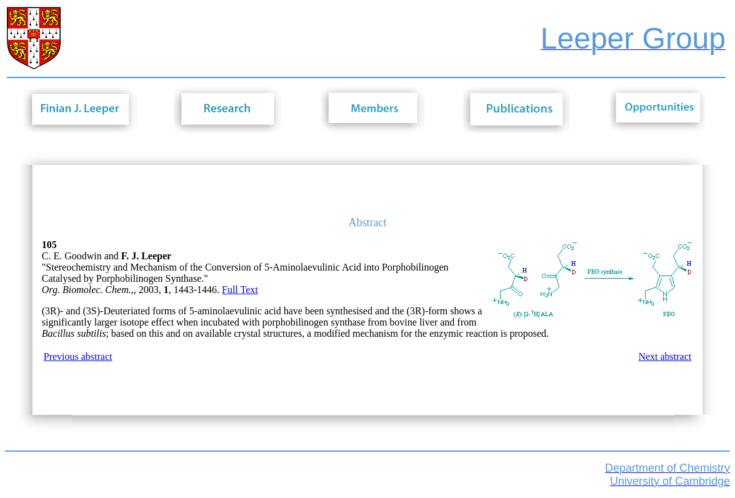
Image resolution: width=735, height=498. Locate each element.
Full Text (240, 289)
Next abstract (664, 356)
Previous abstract (78, 356)
